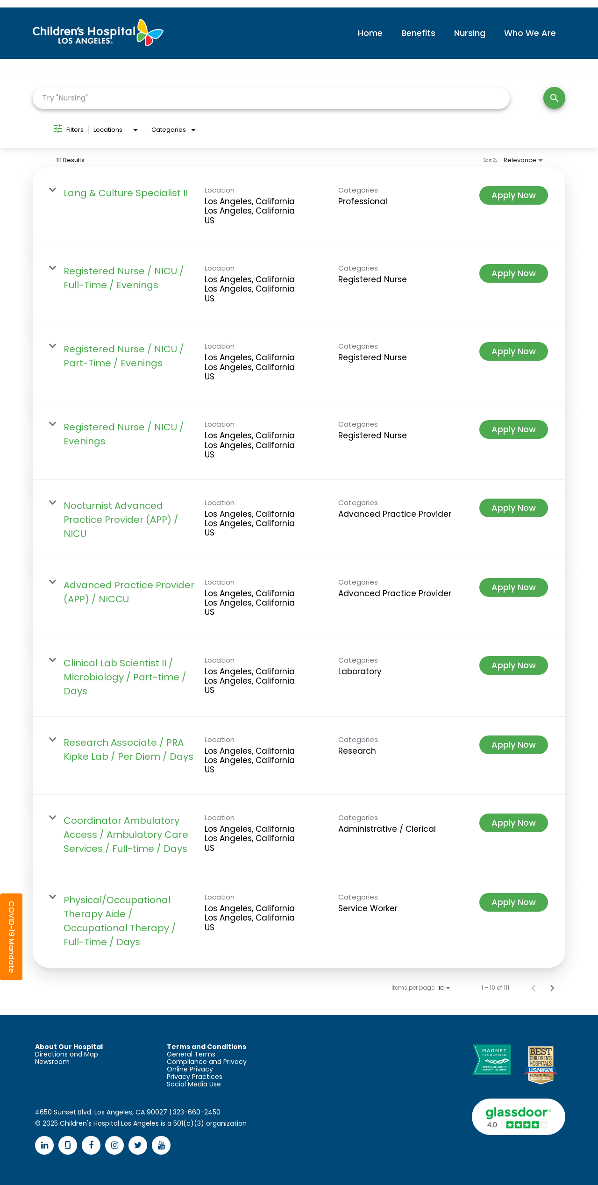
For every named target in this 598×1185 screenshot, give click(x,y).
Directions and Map (66, 1054)
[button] (11, 936)
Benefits (418, 33)
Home (370, 33)
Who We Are (530, 33)
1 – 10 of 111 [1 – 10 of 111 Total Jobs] (495, 988)
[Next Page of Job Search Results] (552, 987)
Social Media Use (194, 1084)
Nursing (469, 33)
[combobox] (271, 98)
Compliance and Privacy (207, 1061)
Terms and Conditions (206, 1046)
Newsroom (52, 1061)
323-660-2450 (197, 1112)
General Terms (191, 1054)
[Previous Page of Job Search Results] (533, 987)
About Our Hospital (69, 1046)
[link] (299, 206)
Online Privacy (190, 1069)
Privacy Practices (194, 1076)
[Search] (554, 98)
